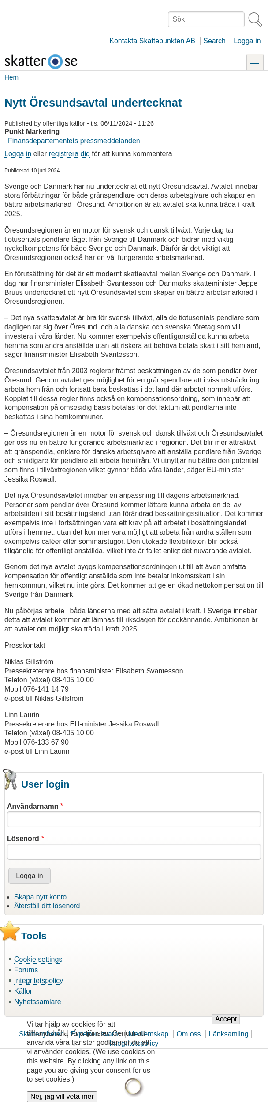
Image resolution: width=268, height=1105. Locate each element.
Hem (11, 77)
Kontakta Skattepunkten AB (152, 41)
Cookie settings (38, 959)
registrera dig (69, 153)
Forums (26, 970)
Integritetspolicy (38, 980)
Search (214, 41)
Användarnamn (32, 806)
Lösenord (23, 838)
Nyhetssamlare (37, 1002)
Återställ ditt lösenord (47, 906)
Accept (226, 1028)
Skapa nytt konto (40, 897)
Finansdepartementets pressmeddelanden (74, 141)
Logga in (247, 41)
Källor (23, 991)
